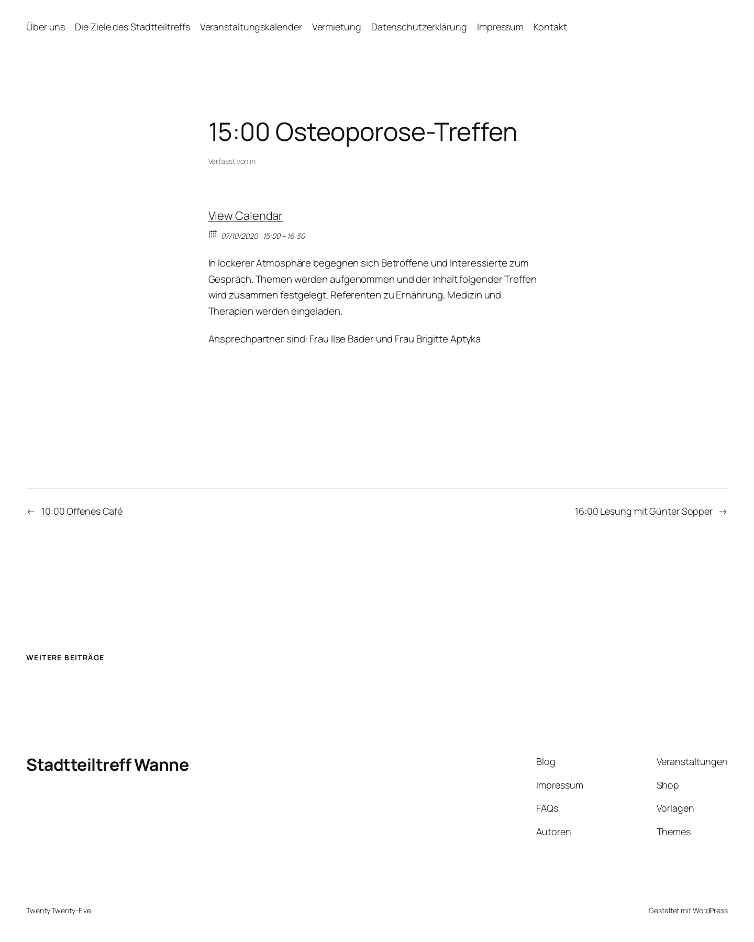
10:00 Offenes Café (82, 511)
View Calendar (245, 216)
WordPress (710, 910)
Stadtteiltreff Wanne (107, 764)
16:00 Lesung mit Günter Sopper (644, 511)
